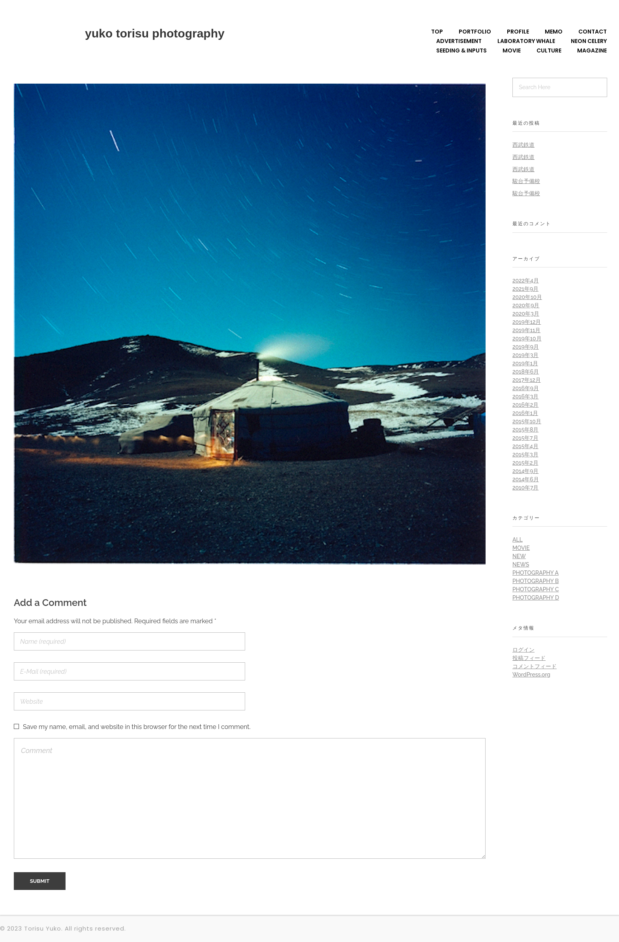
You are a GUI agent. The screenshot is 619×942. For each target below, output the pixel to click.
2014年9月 (525, 471)
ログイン (523, 650)
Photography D (535, 597)
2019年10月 (527, 338)
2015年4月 (525, 446)
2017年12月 (526, 380)
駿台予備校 (526, 181)
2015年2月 (525, 463)
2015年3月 (525, 454)
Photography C (535, 589)
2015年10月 (526, 421)
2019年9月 (525, 347)
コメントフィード (534, 666)
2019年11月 (526, 330)
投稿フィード (529, 658)
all (517, 539)
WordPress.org (531, 674)
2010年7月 (525, 487)
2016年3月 (525, 396)
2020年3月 (525, 313)
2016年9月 (525, 388)
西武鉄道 (523, 145)
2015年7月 (525, 438)
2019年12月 (526, 322)
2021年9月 (525, 289)
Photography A (535, 573)
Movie (521, 548)
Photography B (535, 581)
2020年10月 (527, 297)
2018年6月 (525, 371)
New (519, 556)
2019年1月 (525, 363)
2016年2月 (525, 405)
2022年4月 (525, 280)
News (520, 564)
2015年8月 (525, 429)
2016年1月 (525, 413)
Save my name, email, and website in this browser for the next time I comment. (137, 727)
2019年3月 (525, 355)
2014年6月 (525, 479)
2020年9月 (525, 305)
